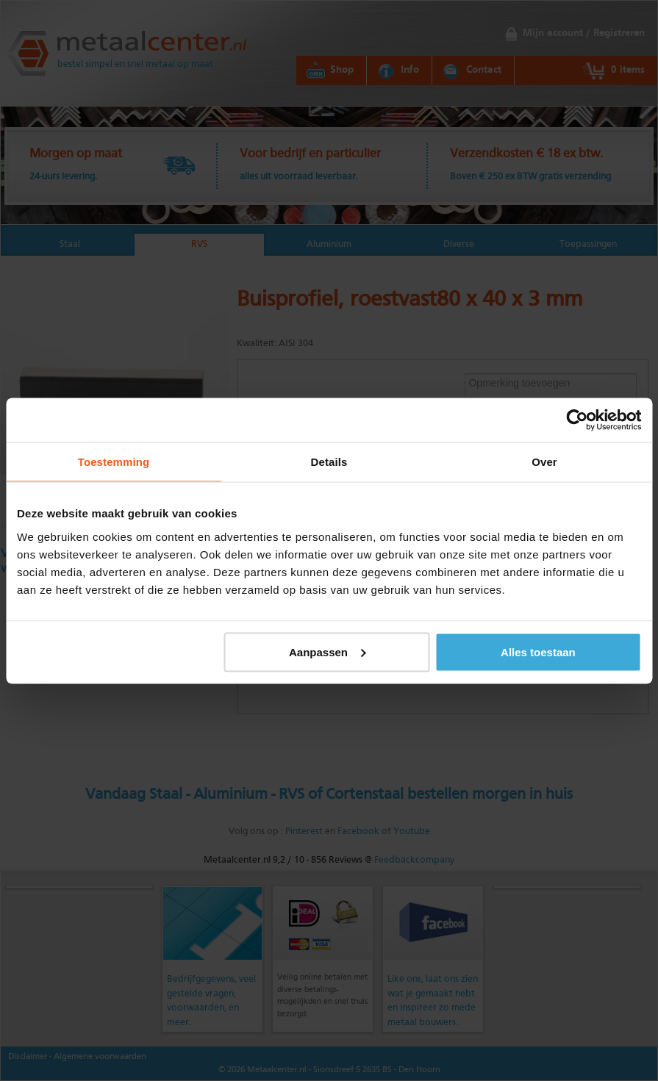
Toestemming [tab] (114, 461)
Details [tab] (329, 461)
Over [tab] (544, 461)
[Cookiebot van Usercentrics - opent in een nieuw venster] (576, 420)
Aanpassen (327, 651)
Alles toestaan (538, 651)
